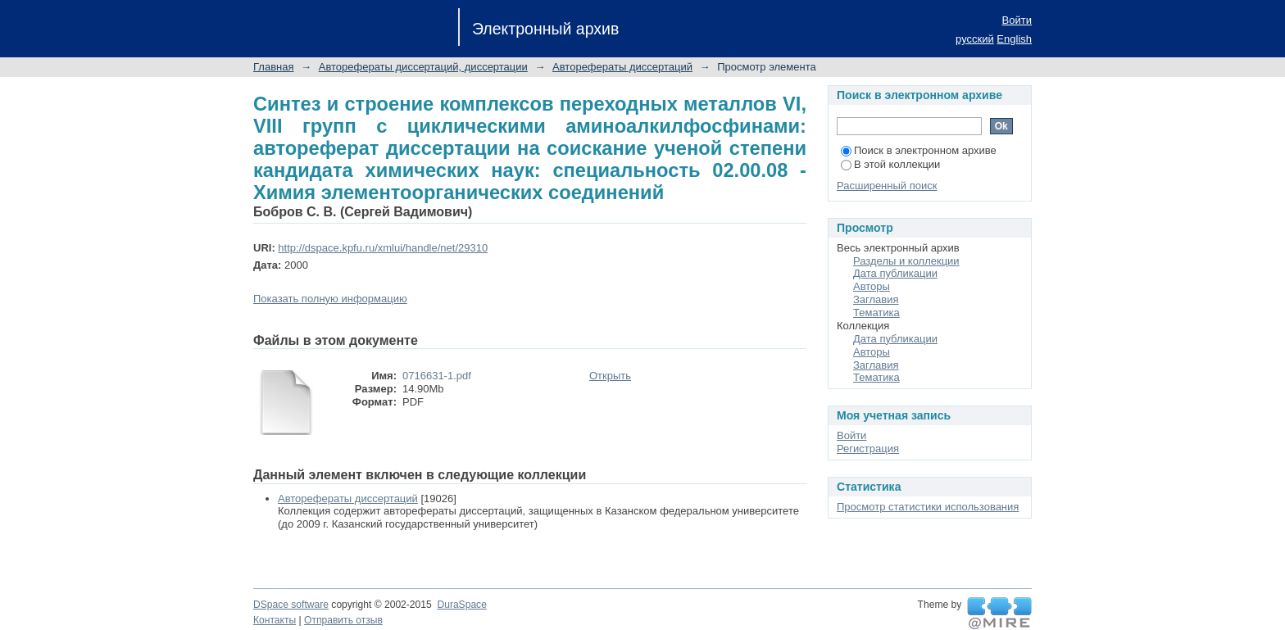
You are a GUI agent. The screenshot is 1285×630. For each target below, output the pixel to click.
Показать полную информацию (330, 298)
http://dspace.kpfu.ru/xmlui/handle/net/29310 (383, 248)
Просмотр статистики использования (928, 507)
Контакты (274, 620)
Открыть (610, 375)
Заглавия (876, 299)
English (1014, 39)
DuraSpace (461, 604)
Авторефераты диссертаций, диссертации (423, 67)
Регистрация (868, 448)
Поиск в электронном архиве (919, 150)
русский (975, 39)
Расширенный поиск (887, 185)
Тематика (876, 312)
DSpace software (291, 604)
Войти (1017, 20)
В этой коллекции (890, 164)
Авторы (871, 286)
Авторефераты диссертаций (622, 67)
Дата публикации (895, 273)
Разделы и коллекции (906, 261)
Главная (273, 67)
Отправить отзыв (343, 620)
